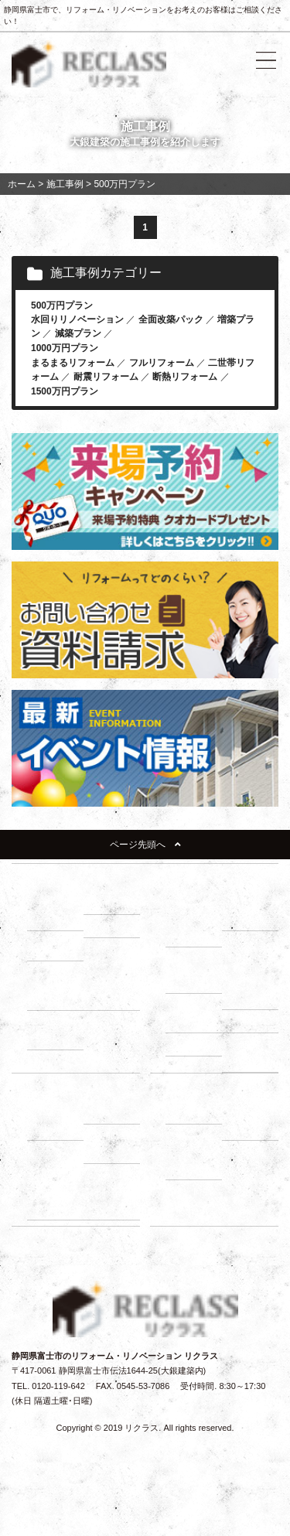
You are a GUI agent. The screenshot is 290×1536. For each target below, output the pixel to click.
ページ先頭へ (145, 844)
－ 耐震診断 (195, 1044)
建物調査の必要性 (199, 958)
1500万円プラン (64, 391)
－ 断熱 (105, 925)
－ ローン (109, 1112)
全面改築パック (170, 319)
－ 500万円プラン (56, 989)
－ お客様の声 (113, 1199)
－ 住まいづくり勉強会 (252, 910)
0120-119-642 (58, 1386)
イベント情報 (191, 1191)
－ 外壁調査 (195, 1021)
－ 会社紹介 (195, 1112)
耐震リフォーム (105, 376)
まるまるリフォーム (72, 362)
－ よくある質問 (195, 1159)
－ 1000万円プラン (114, 989)
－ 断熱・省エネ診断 (252, 1052)
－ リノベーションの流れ (195, 919)
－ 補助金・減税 (113, 1143)
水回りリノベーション (77, 319)
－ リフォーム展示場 (57, 910)
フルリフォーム (161, 362)
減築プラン (78, 333)
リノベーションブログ (208, 1214)
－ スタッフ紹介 (252, 1120)
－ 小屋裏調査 (252, 989)
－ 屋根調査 (252, 1021)
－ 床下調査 (195, 980)
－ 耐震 (105, 902)
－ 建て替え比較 (57, 1120)
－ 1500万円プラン (58, 1030)
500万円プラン (62, 305)
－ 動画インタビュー (57, 1199)
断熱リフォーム (184, 376)
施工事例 (247, 1151)
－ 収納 (49, 949)
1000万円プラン (64, 348)
